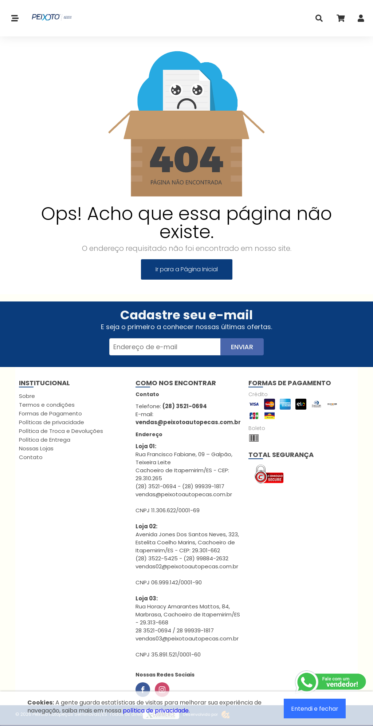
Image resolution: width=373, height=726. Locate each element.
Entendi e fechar (314, 709)
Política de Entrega (44, 439)
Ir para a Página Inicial (187, 269)
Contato (31, 457)
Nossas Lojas (36, 448)
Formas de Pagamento (50, 413)
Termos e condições (47, 405)
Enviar (242, 346)
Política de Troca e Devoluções (61, 431)
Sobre (27, 396)
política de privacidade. (156, 710)
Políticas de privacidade (51, 422)
